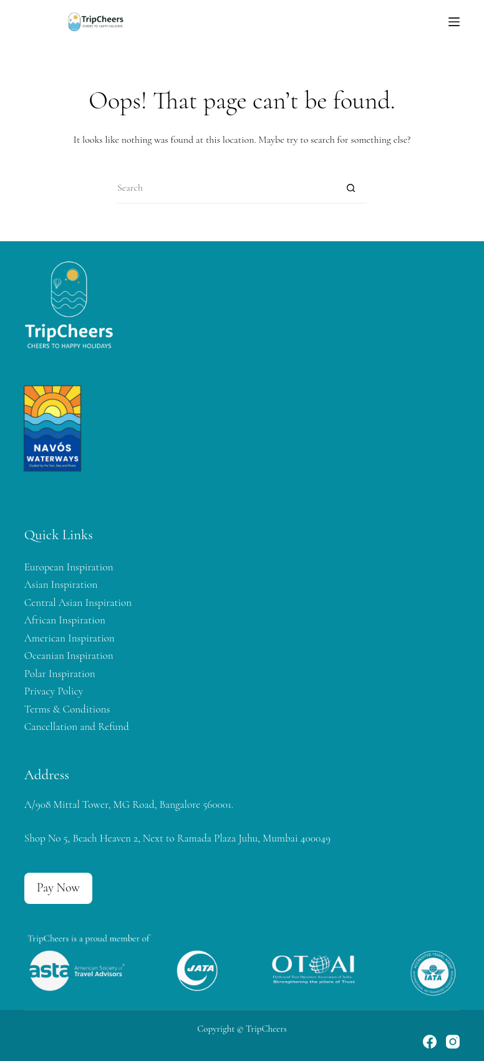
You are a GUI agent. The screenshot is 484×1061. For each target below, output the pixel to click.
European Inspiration (69, 567)
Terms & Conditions (67, 709)
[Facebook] (430, 1042)
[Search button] (351, 188)
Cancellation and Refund (76, 726)
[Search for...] (226, 188)
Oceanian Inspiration (69, 655)
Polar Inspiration (59, 673)
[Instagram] (453, 1042)
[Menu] (454, 21)
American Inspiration (69, 638)
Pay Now (58, 887)
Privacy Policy (53, 691)
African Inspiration (64, 620)
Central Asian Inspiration (78, 602)
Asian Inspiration (61, 584)
